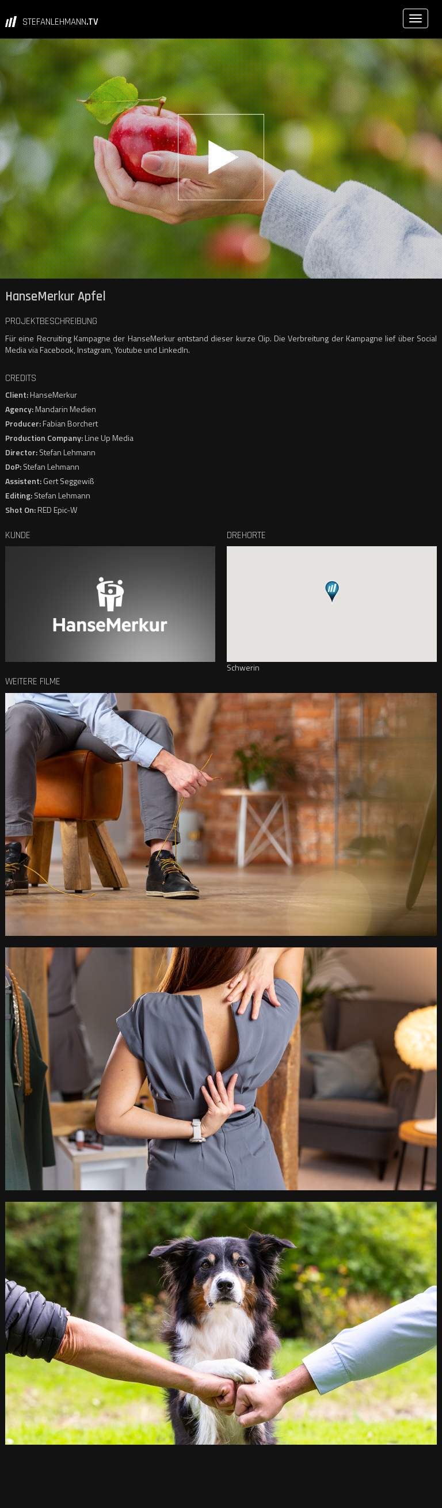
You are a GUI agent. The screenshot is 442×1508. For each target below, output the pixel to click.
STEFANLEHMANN (60, 22)
